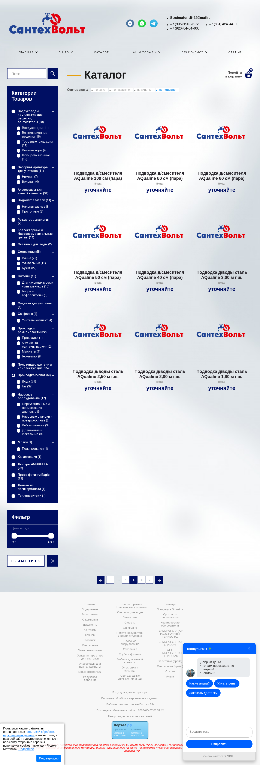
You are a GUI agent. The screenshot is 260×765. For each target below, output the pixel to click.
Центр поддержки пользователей (130, 716)
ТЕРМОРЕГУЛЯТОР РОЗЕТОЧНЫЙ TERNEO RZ (170, 634)
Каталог (101, 52)
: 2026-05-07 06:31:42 (150, 710)
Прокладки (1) (32, 338)
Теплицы (170, 604)
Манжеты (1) (31, 351)
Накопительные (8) (35, 206)
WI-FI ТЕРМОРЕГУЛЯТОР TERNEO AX (170, 653)
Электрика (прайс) (170, 661)
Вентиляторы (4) (34, 150)
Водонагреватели (90, 672)
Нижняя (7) (30, 177)
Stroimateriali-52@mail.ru (190, 17)
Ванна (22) (29, 258)
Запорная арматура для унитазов (90, 657)
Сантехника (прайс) (170, 666)
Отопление (130, 649)
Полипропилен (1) (35, 449)
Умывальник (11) (34, 263)
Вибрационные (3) (35, 425)
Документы (90, 625)
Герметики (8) (32, 356)
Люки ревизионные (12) (36, 157)
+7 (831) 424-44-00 (223, 24)
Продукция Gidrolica (170, 609)
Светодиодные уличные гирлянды (130, 677)
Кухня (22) (29, 268)
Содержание (90, 609)
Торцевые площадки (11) (37, 143)
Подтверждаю (48, 758)
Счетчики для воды (130, 612)
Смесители (130, 617)
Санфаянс (130, 628)
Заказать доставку (203, 693)
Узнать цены (226, 683)
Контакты (90, 630)
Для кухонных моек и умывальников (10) (37, 284)
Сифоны (129, 623)
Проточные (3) (32, 211)
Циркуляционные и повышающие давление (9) (36, 408)
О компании (90, 620)
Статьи (235, 52)
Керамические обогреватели (170, 624)
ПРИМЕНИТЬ (26, 561)
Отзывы (90, 635)
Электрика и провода (130, 669)
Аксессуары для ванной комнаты (90, 665)
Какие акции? (199, 683)
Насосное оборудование (130, 643)
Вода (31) (29, 381)
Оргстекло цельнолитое (170, 616)
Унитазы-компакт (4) (37, 320)
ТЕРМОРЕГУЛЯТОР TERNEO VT (170, 643)
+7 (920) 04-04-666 (184, 28)
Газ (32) (27, 386)
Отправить (219, 744)
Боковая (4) (30, 181)
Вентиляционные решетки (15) (34, 135)
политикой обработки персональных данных (29, 733)
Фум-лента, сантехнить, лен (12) (37, 345)
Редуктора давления (90, 679)
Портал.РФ (146, 704)
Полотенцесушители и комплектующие (130, 634)
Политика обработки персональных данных (130, 698)
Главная (90, 604)
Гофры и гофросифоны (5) (34, 293)
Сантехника (90, 645)
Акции (170, 677)
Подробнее (26, 749)
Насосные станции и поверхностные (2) (37, 418)
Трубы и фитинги (130, 654)
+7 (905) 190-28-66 (184, 24)
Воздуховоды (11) (35, 128)
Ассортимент (90, 614)
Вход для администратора (130, 692)
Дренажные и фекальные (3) (32, 432)
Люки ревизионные (90, 650)
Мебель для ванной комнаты (130, 661)
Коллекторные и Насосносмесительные (131, 606)
